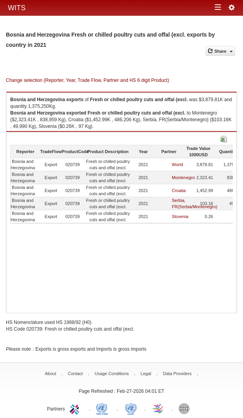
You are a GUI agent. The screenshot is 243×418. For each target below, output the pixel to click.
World (177, 164)
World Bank (186, 408)
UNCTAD (103, 408)
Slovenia (180, 216)
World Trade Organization (158, 408)
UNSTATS (131, 408)
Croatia (179, 190)
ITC (76, 408)
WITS (17, 8)
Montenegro (183, 177)
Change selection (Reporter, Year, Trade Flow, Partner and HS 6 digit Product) (87, 80)
